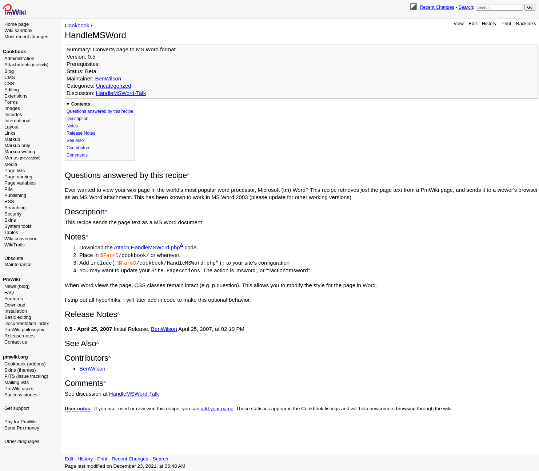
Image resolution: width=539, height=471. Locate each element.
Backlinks (526, 23)
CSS (9, 83)
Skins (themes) (20, 370)
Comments (77, 155)
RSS (9, 201)
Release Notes (81, 133)
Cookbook (14, 51)
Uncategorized (113, 86)
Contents (80, 104)
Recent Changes (437, 7)
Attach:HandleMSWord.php (147, 247)
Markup (12, 139)
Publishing (15, 195)
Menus (22, 158)
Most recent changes (26, 36)
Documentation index (26, 323)
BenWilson (108, 78)
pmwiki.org (15, 357)
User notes (77, 407)
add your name (217, 407)
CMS (9, 77)
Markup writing (19, 151)
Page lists (14, 170)
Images (12, 108)
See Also (75, 140)
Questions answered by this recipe (100, 111)
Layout (11, 127)
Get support (16, 408)
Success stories (20, 394)
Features (13, 298)
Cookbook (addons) (24, 364)
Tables (11, 232)
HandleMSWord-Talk (121, 93)
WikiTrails (14, 245)
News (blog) (16, 286)
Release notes (19, 336)
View (459, 23)
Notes (72, 125)
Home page (16, 24)
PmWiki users (18, 388)
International (17, 120)
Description (77, 118)
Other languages (21, 441)
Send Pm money (21, 428)
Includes (13, 114)
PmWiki (11, 279)
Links (9, 133)
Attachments (26, 64)
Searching (15, 207)
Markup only (17, 145)
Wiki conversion (20, 238)
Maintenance (17, 264)
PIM (8, 189)
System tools (17, 226)
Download (14, 305)
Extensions (16, 96)
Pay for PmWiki (20, 421)
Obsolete (13, 258)
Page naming (18, 176)
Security (12, 214)
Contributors (78, 147)
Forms (11, 102)
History (489, 23)
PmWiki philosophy (24, 329)
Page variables (20, 183)
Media (10, 164)
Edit (473, 23)
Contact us (15, 342)
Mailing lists (16, 382)
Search (465, 7)
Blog (9, 71)
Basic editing (17, 317)
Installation (15, 311)
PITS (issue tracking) (26, 376)
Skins (10, 220)
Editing (11, 89)
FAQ (9, 292)
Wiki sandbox (18, 30)
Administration (19, 58)
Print (506, 23)
